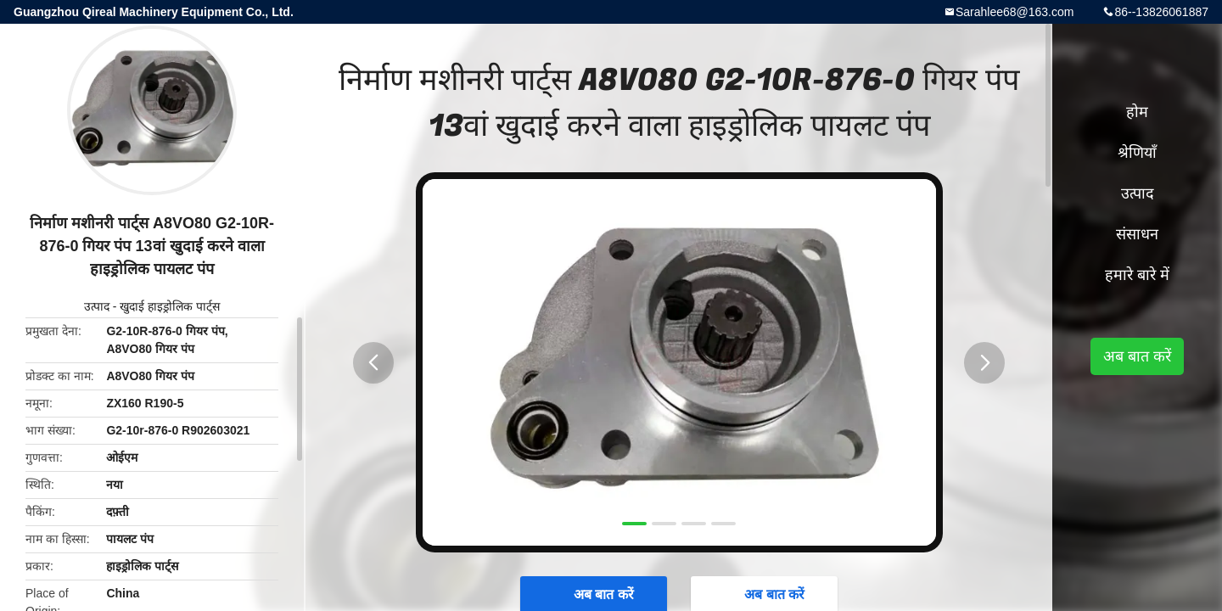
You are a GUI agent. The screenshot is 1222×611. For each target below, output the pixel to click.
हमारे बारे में (1137, 274)
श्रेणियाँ (1137, 152)
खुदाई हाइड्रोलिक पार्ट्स (170, 306)
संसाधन (1137, 234)
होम (1137, 112)
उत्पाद (96, 306)
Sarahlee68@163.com (1015, 12)
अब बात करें (1137, 356)
